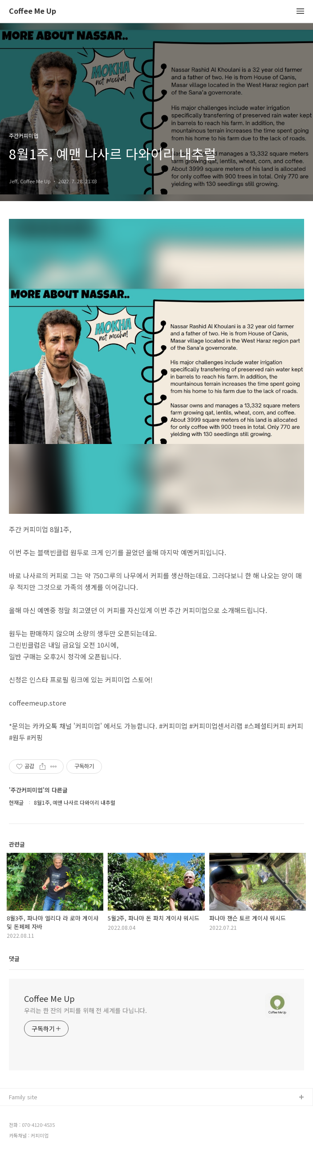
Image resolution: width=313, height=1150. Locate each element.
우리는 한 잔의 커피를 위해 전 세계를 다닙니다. (85, 1010)
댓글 (14, 958)
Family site (23, 1097)
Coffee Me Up (32, 11)
